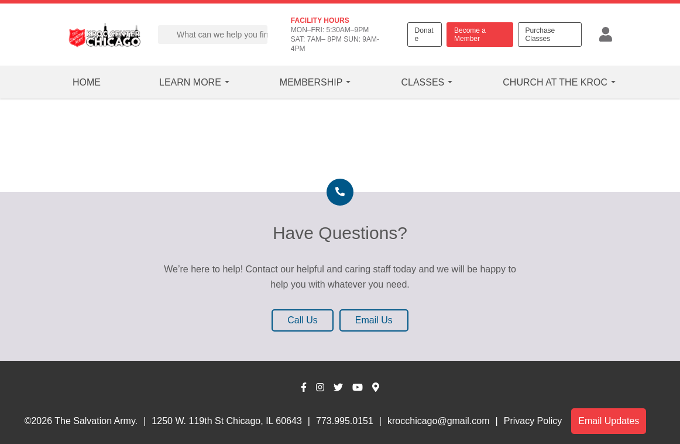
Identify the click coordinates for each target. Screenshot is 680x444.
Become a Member (470, 34)
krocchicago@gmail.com (438, 421)
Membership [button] (311, 82)
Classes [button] (422, 82)
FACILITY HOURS (320, 20)
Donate (424, 34)
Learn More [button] (190, 82)
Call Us (302, 320)
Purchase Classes (540, 34)
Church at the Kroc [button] (555, 82)
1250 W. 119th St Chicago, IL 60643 (226, 421)
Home (87, 82)
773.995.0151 (344, 421)
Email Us (374, 320)
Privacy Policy (533, 421)
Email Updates (608, 421)
